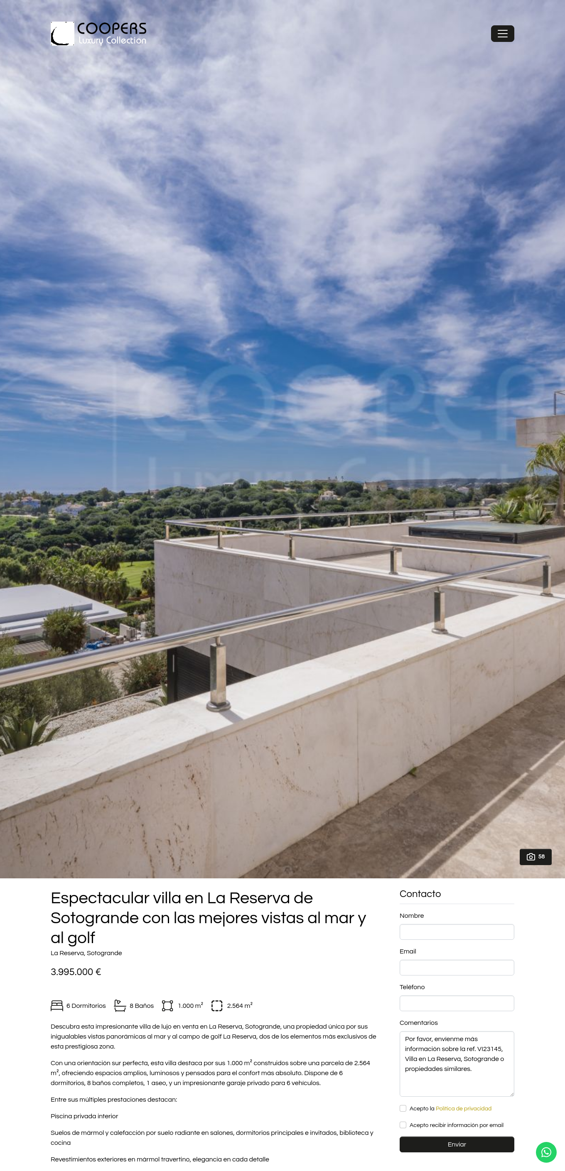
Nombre (412, 915)
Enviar (457, 1144)
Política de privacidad (463, 1109)
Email (408, 951)
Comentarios (419, 1022)
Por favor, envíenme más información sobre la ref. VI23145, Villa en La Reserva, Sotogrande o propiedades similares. (457, 1064)
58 (536, 857)
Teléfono (412, 987)
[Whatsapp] (546, 1152)
